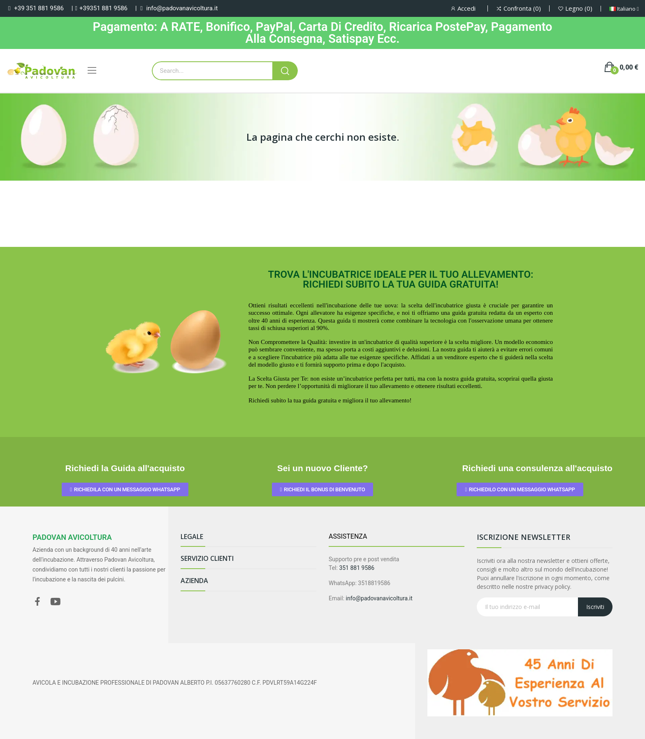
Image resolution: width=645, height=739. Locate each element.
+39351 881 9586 (103, 8)
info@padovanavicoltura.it (182, 8)
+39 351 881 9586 (39, 8)
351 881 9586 (356, 568)
